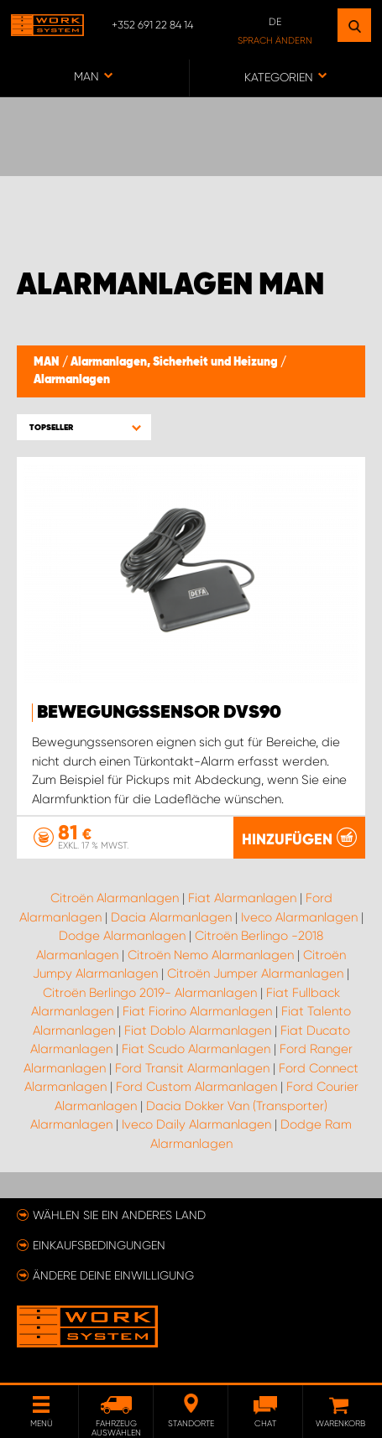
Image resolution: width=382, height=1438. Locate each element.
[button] (84, 427)
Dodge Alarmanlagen (122, 935)
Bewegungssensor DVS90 (159, 712)
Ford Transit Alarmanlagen (192, 1068)
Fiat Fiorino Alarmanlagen (197, 1011)
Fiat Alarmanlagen (242, 898)
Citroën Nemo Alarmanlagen (211, 955)
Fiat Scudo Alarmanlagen (196, 1048)
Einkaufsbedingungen (99, 1245)
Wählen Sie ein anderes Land (119, 1215)
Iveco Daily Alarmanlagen (196, 1124)
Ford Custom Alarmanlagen (196, 1086)
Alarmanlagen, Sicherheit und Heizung (175, 362)
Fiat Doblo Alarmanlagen (197, 1030)
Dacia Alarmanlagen (171, 917)
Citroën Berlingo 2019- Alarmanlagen (150, 992)
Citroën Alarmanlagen (114, 898)
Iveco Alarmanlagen (299, 917)
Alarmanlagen (72, 380)
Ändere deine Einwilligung (113, 1275)
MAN (48, 362)
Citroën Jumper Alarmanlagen (255, 973)
